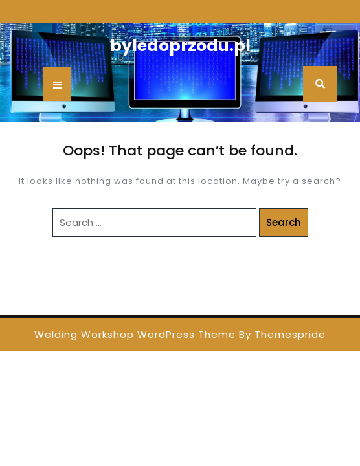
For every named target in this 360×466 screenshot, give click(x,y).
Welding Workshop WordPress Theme (135, 334)
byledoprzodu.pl (180, 45)
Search (283, 222)
